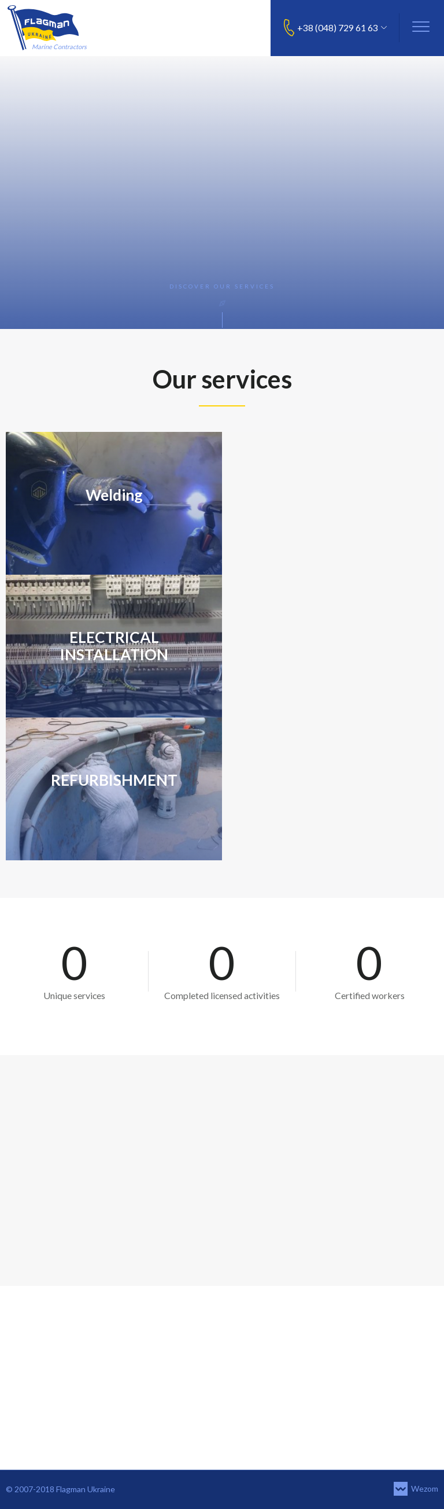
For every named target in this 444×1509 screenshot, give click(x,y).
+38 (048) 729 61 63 (337, 28)
